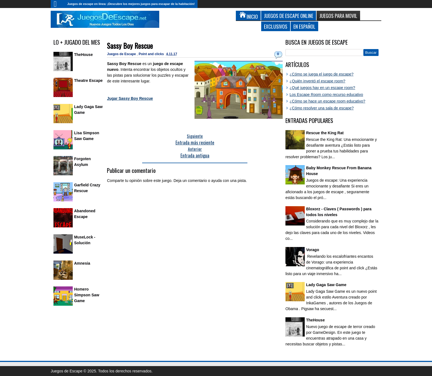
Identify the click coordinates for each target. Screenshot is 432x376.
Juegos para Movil (338, 15)
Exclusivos (275, 26)
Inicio (57, 4)
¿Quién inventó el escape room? (317, 81)
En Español (304, 26)
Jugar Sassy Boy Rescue (130, 98)
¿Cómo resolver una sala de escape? (322, 108)
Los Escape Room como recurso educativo (326, 94)
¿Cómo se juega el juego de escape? (321, 74)
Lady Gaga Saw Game (326, 285)
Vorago (312, 250)
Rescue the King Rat (325, 133)
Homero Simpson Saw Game (86, 295)
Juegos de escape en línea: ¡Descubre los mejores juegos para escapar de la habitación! (131, 4)
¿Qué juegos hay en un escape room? (322, 87)
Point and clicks (152, 54)
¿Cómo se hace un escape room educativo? (327, 101)
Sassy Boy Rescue (130, 46)
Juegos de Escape (122, 54)
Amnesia (82, 263)
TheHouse (83, 54)
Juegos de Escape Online (288, 15)
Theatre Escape (88, 80)
